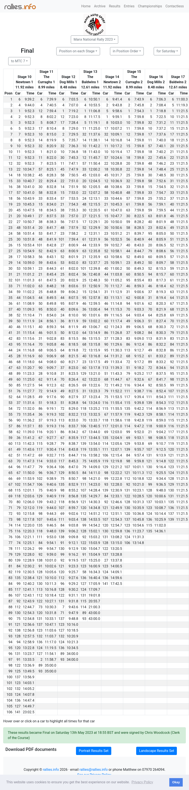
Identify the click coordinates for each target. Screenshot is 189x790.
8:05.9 (161, 239)
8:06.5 (161, 245)
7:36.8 (73, 152)
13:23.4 (94, 397)
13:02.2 (94, 321)
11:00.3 (182, 99)
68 (172, 309)
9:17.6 (51, 397)
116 (127, 385)
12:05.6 (116, 444)
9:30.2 (73, 589)
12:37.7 (94, 263)
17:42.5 (116, 584)
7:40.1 (161, 146)
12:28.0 (116, 484)
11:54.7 (28, 484)
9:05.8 (51, 344)
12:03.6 (28, 496)
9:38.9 (51, 479)
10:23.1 (138, 490)
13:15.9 (94, 350)
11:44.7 (116, 379)
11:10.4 (28, 315)
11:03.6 (50, 630)
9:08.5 (161, 438)
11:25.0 (94, 128)
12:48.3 (94, 280)
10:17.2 (116, 146)
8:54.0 (51, 315)
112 (171, 403)
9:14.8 (161, 461)
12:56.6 (28, 624)
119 (127, 414)
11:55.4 (116, 403)
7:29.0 (73, 128)
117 (149, 374)
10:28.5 (138, 496)
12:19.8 (116, 461)
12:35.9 (94, 257)
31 (172, 181)
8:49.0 (139, 257)
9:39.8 (139, 403)
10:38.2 (28, 175)
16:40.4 (94, 578)
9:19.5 (73, 560)
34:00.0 (72, 654)
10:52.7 (116, 245)
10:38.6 (116, 187)
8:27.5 (73, 391)
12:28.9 (28, 560)
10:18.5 (72, 630)
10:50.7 (28, 222)
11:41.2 (28, 438)
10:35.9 (138, 508)
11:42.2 (94, 146)
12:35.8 (94, 251)
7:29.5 (73, 134)
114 (149, 409)
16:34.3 (94, 572)
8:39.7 (139, 233)
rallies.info (51, 770)
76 (19, 391)
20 (172, 146)
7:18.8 (161, 111)
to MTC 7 (18, 61)
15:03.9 (94, 543)
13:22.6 (94, 385)
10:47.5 (28, 210)
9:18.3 (51, 403)
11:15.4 (28, 333)
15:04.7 (94, 549)
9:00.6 (139, 292)
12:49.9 (116, 508)
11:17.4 (116, 321)
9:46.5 (51, 525)
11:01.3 (28, 280)
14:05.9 (94, 461)
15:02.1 (94, 531)
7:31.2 (161, 123)
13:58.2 (94, 455)
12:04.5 (94, 181)
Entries (129, 6)
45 (62, 169)
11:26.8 (116, 333)
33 (84, 169)
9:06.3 (139, 321)
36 (84, 309)
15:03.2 (94, 537)
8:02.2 (51, 117)
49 (172, 228)
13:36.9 (28, 665)
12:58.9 (28, 642)
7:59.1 (161, 204)
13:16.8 (94, 356)
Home (85, 6)
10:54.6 (138, 525)
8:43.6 (51, 263)
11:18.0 (28, 362)
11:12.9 (116, 292)
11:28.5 (28, 397)
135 (127, 409)
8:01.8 (161, 216)
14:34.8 (94, 508)
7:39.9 (51, 99)
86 (106, 333)
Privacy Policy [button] (142, 782)
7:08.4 (161, 105)
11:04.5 (28, 298)
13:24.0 (94, 403)
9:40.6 (51, 484)
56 (19, 198)
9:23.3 (73, 566)
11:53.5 (116, 397)
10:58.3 (28, 257)
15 (172, 128)
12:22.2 (116, 473)
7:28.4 (73, 123)
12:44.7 (28, 607)
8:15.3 (161, 269)
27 (40, 216)
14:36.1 (160, 531)
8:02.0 (73, 263)
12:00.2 (94, 169)
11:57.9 (116, 414)
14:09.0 (94, 467)
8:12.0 (73, 333)
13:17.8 (94, 368)
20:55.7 (94, 601)
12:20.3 (28, 531)
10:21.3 (72, 642)
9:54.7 (51, 549)
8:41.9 (51, 239)
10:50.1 (94, 99)
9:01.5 (51, 333)
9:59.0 (51, 554)
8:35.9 (73, 438)
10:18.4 (50, 595)
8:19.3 (161, 292)
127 (83, 584)
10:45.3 (28, 204)
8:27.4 (161, 321)
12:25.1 (28, 543)
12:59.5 (94, 304)
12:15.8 (28, 514)
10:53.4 (28, 245)
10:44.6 (116, 198)
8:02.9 (73, 280)
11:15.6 (28, 339)
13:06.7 (94, 327)
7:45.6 (161, 158)
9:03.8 (73, 525)
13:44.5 (94, 438)
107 (171, 391)
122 (171, 461)
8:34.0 (51, 204)
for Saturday (166, 51)
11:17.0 (50, 642)
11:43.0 (94, 152)
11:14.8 (116, 304)
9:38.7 (139, 391)
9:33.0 (51, 461)
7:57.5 (73, 222)
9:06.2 (73, 531)
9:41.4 (117, 99)
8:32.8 (51, 187)
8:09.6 (73, 309)
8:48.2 (51, 286)
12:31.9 (94, 239)
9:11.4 (51, 379)
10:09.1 (116, 134)
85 (19, 385)
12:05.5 (94, 187)
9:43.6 (73, 607)
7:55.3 (73, 210)
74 (19, 543)
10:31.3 (138, 502)
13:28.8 (116, 554)
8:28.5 (139, 228)
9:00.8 (139, 298)
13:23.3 (94, 391)
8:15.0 (51, 134)
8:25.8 (161, 315)
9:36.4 (51, 467)
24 (84, 198)
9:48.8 (73, 619)
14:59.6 (116, 578)
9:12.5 (161, 449)
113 (149, 339)
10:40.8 (116, 193)
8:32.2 (161, 344)
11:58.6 (116, 420)
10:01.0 (50, 560)
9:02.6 (73, 514)
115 (127, 403)
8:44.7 (139, 251)
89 (106, 315)
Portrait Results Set (93, 751)
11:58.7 (50, 660)
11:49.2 (116, 385)
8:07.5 (73, 298)
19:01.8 (94, 595)
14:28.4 (94, 490)
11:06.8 (94, 111)
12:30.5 (28, 572)
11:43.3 (116, 374)
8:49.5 (51, 298)
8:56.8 (73, 496)
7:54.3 (139, 111)
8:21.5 (73, 356)
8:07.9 (73, 304)
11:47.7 (28, 467)
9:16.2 (73, 554)
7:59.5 (161, 210)
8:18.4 (161, 286)
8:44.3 (51, 269)
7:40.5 (51, 105)
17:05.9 (94, 584)
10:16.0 (72, 624)
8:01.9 (161, 222)
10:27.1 (50, 601)
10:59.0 (28, 263)
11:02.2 (28, 292)
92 (172, 362)
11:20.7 (28, 368)
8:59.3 (139, 286)
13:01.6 (94, 315)
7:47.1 (73, 163)
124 (171, 473)
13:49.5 (28, 671)
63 (128, 210)
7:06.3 (161, 99)
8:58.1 (161, 414)
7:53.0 (73, 193)
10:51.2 (116, 233)
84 (150, 333)
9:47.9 (73, 613)
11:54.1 (50, 654)
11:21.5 (182, 111)
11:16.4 (28, 344)
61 (128, 204)
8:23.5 (51, 163)
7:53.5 (73, 198)
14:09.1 (116, 572)
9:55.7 (139, 449)
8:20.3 (161, 304)
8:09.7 (161, 263)
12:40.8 (94, 274)
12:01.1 (28, 490)
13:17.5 (94, 362)
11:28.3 (116, 339)
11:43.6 (28, 449)
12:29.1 (94, 222)
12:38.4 (28, 578)
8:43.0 (139, 245)
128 (171, 479)
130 (149, 467)
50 (84, 187)
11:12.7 (116, 286)
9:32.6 (139, 379)
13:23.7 (28, 654)
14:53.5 (94, 519)
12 (40, 111)
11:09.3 (28, 309)
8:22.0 (51, 158)
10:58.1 (116, 251)
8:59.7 (73, 508)
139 (149, 403)
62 (172, 286)
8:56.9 (161, 409)
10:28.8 (116, 163)
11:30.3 (116, 350)
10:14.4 (160, 514)
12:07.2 (94, 193)
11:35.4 (28, 414)
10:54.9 (28, 251)
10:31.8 (50, 613)
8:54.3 (161, 397)
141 (105, 584)
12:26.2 (28, 549)
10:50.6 (116, 228)
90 (84, 315)
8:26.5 (73, 385)
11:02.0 (28, 286)
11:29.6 (116, 344)
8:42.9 (51, 251)
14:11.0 (94, 473)
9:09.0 (139, 339)
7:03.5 (73, 99)
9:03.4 (139, 315)
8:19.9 (51, 140)
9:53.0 (51, 537)
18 (172, 140)
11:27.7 (28, 391)
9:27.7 (51, 438)
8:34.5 (51, 210)
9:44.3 (51, 514)
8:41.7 (51, 228)
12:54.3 (116, 519)
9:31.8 (73, 601)
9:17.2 (139, 362)
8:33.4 (51, 198)
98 (172, 379)
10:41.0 (28, 187)
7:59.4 (51, 111)
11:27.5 (28, 385)
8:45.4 (51, 274)
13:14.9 (94, 333)
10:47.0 (116, 210)
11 (172, 123)
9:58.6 (117, 111)
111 (127, 391)
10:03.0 (116, 123)
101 (61, 239)
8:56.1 (51, 321)
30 (62, 158)
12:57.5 (28, 636)
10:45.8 (138, 519)
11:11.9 (28, 321)
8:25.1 (51, 169)
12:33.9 (94, 245)
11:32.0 (28, 409)
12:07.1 (116, 449)
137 (149, 502)
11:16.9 (28, 356)
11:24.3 (116, 327)
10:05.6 (50, 572)
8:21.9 (161, 309)
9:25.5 (161, 473)
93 (106, 484)
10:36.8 (138, 514)
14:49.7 (28, 706)
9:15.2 (139, 356)
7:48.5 (161, 175)
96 (19, 467)
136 (171, 508)
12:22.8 (116, 479)
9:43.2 (51, 502)
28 (19, 356)
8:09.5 (161, 257)
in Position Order (125, 51)
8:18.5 (73, 344)
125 (18, 671)
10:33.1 (50, 619)
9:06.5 (139, 327)
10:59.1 (116, 263)
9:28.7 (51, 444)
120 (171, 449)
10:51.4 (28, 228)
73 (19, 414)
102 (61, 414)
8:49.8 (51, 304)
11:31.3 (138, 537)
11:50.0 (28, 473)
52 (84, 228)
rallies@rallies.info (93, 770)
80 (19, 502)
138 (83, 519)
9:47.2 (139, 426)
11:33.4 (116, 362)
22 (150, 158)
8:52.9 (73, 484)
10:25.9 (160, 519)
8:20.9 (51, 146)
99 (172, 385)
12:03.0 (94, 175)
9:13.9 (161, 455)
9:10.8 (51, 374)
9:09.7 (51, 368)
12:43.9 (28, 601)
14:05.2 (28, 689)
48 (150, 163)
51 (172, 239)
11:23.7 (138, 531)
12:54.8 (28, 619)
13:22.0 (94, 379)
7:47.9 (73, 169)
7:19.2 (73, 111)
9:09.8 (73, 537)
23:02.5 (28, 712)
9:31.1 (73, 595)
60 (150, 257)
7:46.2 (161, 163)
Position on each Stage (77, 51)
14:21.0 (94, 479)
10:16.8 (116, 140)
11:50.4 (94, 163)
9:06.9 (51, 356)
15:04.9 (94, 554)
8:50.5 (139, 274)
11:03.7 (50, 636)
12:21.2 (116, 467)
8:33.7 (73, 426)
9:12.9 (73, 549)
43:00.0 (94, 613)
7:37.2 (161, 128)
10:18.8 (138, 479)
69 (172, 315)
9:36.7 (51, 473)
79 (150, 251)
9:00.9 (161, 426)
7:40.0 (161, 140)
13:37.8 (116, 560)
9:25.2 (139, 374)
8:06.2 (73, 292)
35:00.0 (50, 665)
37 (172, 198)
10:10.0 (50, 578)
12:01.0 (116, 426)
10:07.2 (116, 128)
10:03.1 (160, 502)
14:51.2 (94, 514)
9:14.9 (51, 391)
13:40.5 (94, 426)
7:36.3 (73, 146)
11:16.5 (116, 315)
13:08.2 (116, 537)
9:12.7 (139, 350)
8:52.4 (161, 391)
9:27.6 (73, 578)
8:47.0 (73, 467)
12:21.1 (28, 537)
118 (83, 409)
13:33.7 (94, 420)
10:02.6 (50, 566)
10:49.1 (28, 216)
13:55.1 (94, 449)
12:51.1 (116, 514)
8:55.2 (73, 490)
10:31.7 (116, 175)
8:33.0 (73, 420)
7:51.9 (73, 187)
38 (19, 187)
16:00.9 (94, 566)
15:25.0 (94, 560)
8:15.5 (73, 339)
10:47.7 (116, 216)
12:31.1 (94, 233)
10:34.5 (72, 648)
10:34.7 (28, 169)
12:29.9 (94, 228)
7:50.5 (73, 175)
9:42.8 (139, 420)
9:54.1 (51, 543)
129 (83, 374)
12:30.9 (116, 490)
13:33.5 (28, 660)
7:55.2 (161, 198)
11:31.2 (116, 356)
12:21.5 (94, 216)
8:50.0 (51, 309)
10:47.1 (50, 624)
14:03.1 (28, 683)
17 (62, 123)
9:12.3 (51, 385)
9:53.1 (139, 438)
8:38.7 (73, 444)
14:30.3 (94, 502)
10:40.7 (28, 181)
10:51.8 (28, 239)
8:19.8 (73, 350)
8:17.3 (161, 280)
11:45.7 (94, 158)
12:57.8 (94, 298)
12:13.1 (94, 198)
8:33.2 (161, 356)
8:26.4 (73, 379)
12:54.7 (116, 525)
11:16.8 (28, 350)
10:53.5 (94, 105)
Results (114, 6)
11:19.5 (50, 648)
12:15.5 (94, 204)
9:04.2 (161, 432)
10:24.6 (116, 158)
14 (40, 140)
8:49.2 (139, 263)
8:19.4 (161, 298)
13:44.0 (94, 432)
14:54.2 (94, 525)
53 (40, 233)
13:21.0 (94, 374)
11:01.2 (28, 274)
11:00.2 (116, 269)
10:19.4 (116, 152)
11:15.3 (116, 309)
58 (62, 175)
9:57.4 (139, 455)
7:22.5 (161, 117)
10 (172, 117)
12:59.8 (116, 531)
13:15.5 (94, 339)
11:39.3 (116, 368)
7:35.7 (73, 140)
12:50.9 (94, 286)
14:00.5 (116, 566)
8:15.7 (161, 274)
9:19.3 (51, 414)
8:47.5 (51, 280)
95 (150, 233)
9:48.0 (161, 490)
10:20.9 (72, 636)
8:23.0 (73, 368)
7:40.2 (161, 152)
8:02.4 (73, 274)
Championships (150, 6)
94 (150, 274)
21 (172, 152)
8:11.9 (73, 321)
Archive (99, 6)
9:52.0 (139, 432)
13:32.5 (94, 414)
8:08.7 (51, 123)
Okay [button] (176, 782)
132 (39, 636)
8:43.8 (73, 449)
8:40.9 (139, 239)
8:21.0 (51, 152)
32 (150, 123)
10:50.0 (116, 222)
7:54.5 (161, 187)
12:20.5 (94, 210)
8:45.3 (73, 461)
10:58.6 (116, 257)
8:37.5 (51, 216)
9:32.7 (51, 455)
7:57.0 (73, 216)
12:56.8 (28, 630)
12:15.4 (116, 455)
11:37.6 (94, 134)
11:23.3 (28, 374)
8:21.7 (73, 362)
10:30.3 (50, 607)
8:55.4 (139, 280)
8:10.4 (51, 128)
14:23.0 (94, 484)
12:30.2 (28, 566)
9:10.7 (161, 444)
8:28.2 (139, 222)
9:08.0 (51, 362)
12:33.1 (116, 496)
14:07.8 (28, 695)
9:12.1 (73, 543)
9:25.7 (73, 572)
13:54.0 (94, 444)
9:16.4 (161, 467)
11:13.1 (116, 298)
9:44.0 (29, 105)
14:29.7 (94, 496)
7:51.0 (73, 181)
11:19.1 (94, 123)
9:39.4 (139, 397)
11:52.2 (116, 391)
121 (171, 455)
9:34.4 (139, 385)
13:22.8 (28, 648)
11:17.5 (94, 117)
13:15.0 (116, 543)
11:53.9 (28, 479)
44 (172, 210)
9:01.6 (139, 304)
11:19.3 (182, 105)
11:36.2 (28, 420)
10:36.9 (116, 181)
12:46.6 (116, 502)
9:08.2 (139, 333)
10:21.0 (138, 484)
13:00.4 (94, 309)
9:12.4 (139, 344)
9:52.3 (29, 111)
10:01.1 (138, 467)
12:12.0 (28, 508)
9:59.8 (139, 461)
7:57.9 (73, 228)
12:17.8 (28, 519)
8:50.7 (73, 479)
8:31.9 (161, 339)
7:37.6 (161, 134)
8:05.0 (161, 233)
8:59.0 (161, 420)
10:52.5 (116, 239)
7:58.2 (73, 233)
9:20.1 (51, 432)
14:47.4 (28, 700)
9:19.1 (51, 409)
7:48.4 (161, 169)
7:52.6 (161, 181)
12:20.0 (28, 525)
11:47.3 (28, 461)
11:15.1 (28, 327)
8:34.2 (73, 432)
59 (150, 210)
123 (171, 467)
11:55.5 (116, 409)
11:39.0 (28, 432)
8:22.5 (139, 216)
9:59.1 (117, 117)
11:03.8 (116, 274)
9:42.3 (139, 414)
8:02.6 (161, 228)
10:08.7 (160, 508)
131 (149, 455)
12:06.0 (28, 502)
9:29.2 (73, 584)
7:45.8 (139, 105)
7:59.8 (139, 117)
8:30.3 (161, 327)
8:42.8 (51, 245)
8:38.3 (51, 222)
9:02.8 (51, 339)
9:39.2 (29, 99)
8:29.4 (51, 181)
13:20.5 (116, 549)
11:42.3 (28, 444)
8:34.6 (161, 368)
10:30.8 (116, 169)
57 (150, 146)
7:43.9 (139, 99)
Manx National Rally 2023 (93, 39)
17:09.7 (94, 589)
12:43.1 (28, 595)
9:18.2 (139, 368)
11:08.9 (28, 304)
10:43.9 (28, 198)
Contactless (174, 6)
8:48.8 (51, 292)
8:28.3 (51, 175)
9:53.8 (139, 444)
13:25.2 (94, 409)
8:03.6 (73, 286)
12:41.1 (28, 589)
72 (172, 327)
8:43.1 (51, 257)
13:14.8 (138, 543)
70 (106, 286)
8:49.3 (139, 269)
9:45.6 (51, 519)
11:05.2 (116, 280)
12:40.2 (28, 584)
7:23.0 (73, 117)
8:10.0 (73, 315)
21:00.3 (94, 607)
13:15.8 (94, 344)
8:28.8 (73, 403)
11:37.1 (28, 426)
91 (62, 543)
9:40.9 (51, 490)
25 (172, 169)
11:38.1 (94, 140)
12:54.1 (94, 292)
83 (84, 263)
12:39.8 (94, 269)
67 (172, 304)
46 (172, 216)
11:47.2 (28, 455)
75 (106, 397)
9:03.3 (139, 309)
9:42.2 (139, 409)
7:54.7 (161, 193)
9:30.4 (51, 449)
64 (172, 298)
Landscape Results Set (156, 751)
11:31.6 (28, 403)
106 (83, 426)
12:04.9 (116, 438)
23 (172, 163)
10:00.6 (160, 496)
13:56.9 (28, 677)
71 (19, 286)
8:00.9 (73, 245)
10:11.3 (138, 473)
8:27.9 (73, 397)
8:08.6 (161, 251)
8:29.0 (73, 409)
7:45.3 (73, 158)
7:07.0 (73, 105)
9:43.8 (117, 105)
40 (172, 204)
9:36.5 (161, 484)
